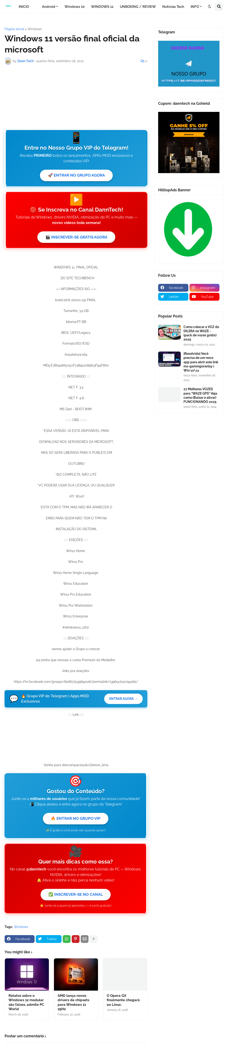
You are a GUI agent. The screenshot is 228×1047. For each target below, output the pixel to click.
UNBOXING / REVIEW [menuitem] (138, 7)
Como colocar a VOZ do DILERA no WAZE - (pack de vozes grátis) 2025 (201, 333)
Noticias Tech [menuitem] (173, 7)
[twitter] (173, 297)
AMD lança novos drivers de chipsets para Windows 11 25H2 (73, 1004)
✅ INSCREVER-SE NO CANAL (76, 896)
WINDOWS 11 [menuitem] (102, 7)
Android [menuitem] (48, 7)
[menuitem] (35, 6)
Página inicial (14, 29)
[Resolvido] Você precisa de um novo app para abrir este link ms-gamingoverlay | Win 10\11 (201, 362)
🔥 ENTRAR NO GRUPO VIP (75, 819)
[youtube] (205, 297)
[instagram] (205, 288)
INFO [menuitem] (195, 7)
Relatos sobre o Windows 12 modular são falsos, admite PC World (26, 1004)
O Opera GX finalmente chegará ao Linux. (123, 1002)
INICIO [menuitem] (24, 7)
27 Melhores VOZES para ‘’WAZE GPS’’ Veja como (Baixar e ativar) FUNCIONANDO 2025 (200, 395)
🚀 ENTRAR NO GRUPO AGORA (76, 175)
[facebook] (173, 288)
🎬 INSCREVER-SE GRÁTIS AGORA (76, 238)
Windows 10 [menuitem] (75, 7)
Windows (35, 29)
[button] (209, 6)
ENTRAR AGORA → (123, 700)
